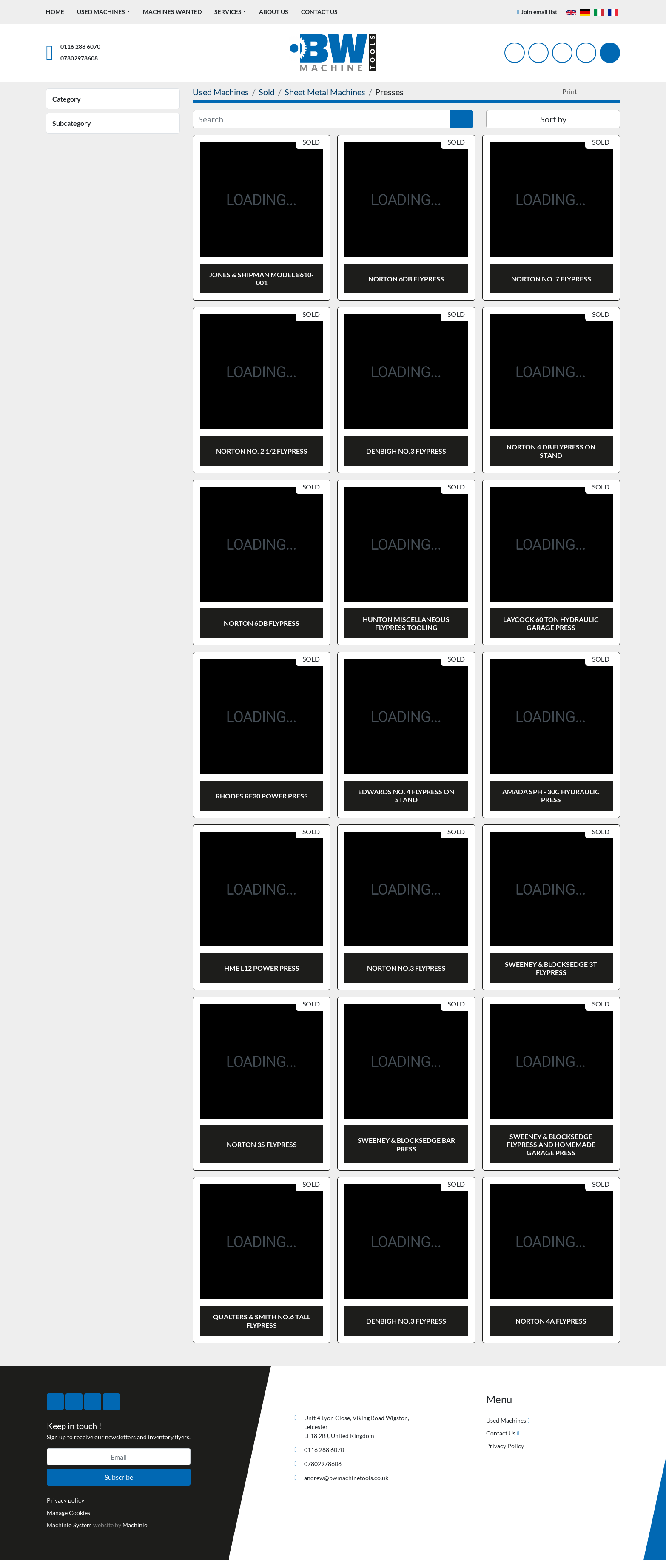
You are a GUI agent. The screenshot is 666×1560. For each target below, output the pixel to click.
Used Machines (101, 11)
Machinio (135, 1525)
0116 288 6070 (80, 46)
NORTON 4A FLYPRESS (550, 1321)
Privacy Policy (505, 1445)
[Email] (119, 1456)
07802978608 (79, 58)
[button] (103, 11)
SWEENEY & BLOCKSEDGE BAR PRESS (406, 1144)
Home (55, 11)
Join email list (539, 11)
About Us (273, 11)
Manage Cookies (68, 1512)
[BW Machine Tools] (318, 1397)
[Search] (610, 53)
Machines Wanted (172, 11)
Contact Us (319, 11)
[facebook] (514, 53)
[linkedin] (586, 53)
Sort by (553, 119)
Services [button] (228, 11)
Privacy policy (65, 1500)
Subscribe (119, 1477)
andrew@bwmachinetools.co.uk (346, 1477)
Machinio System (69, 1525)
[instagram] (562, 53)
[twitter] (538, 53)
